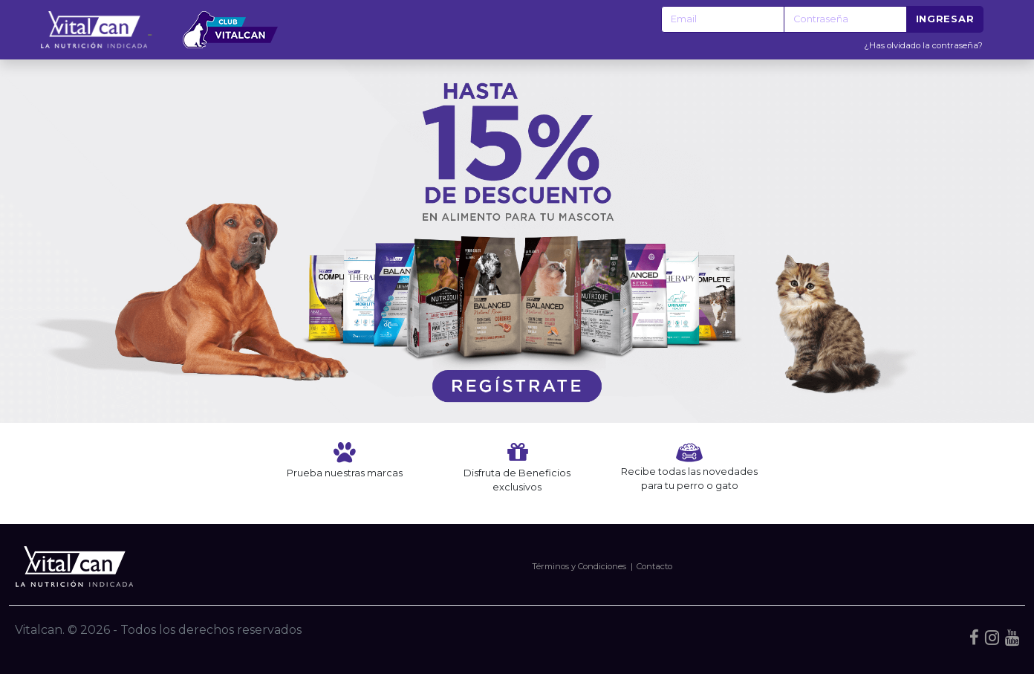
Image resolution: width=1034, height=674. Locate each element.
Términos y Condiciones (579, 566)
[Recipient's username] (722, 19)
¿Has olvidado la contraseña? (923, 45)
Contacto (654, 566)
